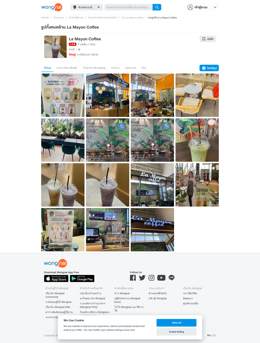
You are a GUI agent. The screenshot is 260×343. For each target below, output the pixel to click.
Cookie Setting (176, 331)
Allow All (176, 322)
